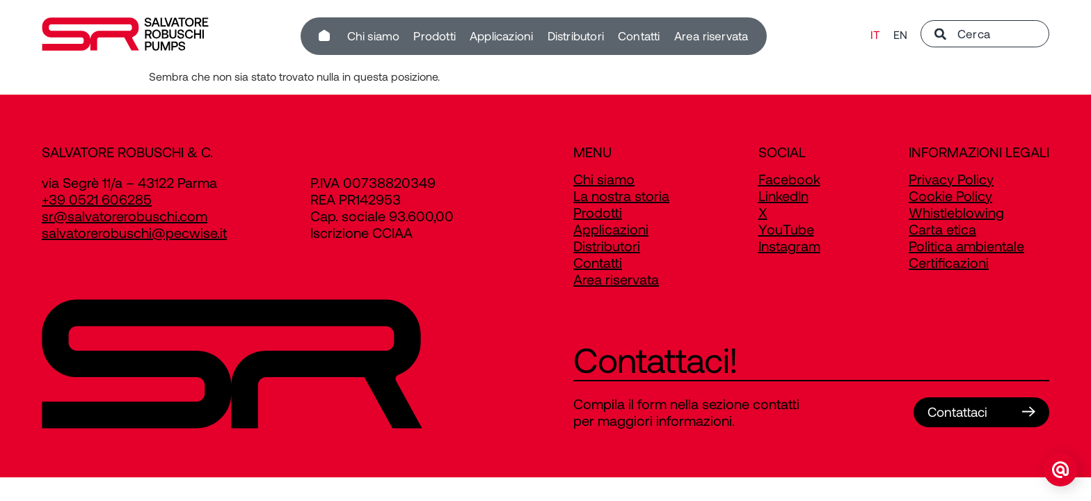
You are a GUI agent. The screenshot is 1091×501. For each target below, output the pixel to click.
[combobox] (985, 35)
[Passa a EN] (900, 36)
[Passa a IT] (874, 36)
